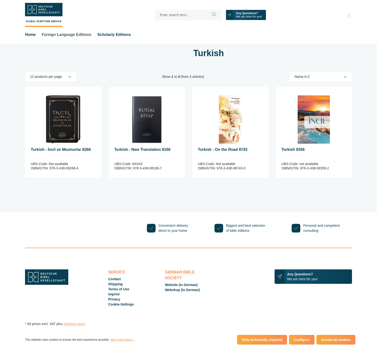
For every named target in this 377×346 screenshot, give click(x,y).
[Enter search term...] (181, 15)
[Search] (214, 15)
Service (116, 272)
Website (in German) (181, 285)
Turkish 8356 (293, 149)
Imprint (113, 294)
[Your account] (349, 15)
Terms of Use (118, 289)
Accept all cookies (336, 340)
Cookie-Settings (121, 304)
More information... (122, 339)
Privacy (114, 299)
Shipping (115, 284)
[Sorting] (320, 77)
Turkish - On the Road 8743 (222, 149)
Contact (114, 279)
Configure (302, 340)
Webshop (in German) (182, 290)
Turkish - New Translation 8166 (142, 149)
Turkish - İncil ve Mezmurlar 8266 (61, 149)
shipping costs (74, 324)
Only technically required (262, 340)
